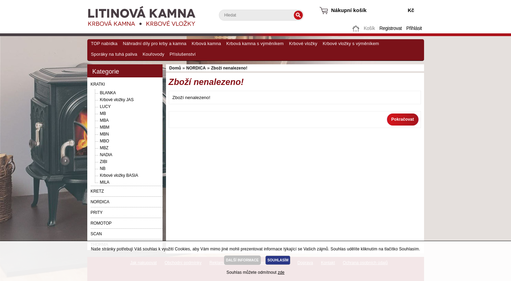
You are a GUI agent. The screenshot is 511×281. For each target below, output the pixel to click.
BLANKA (108, 92)
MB (103, 113)
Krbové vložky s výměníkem (351, 43)
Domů (356, 28)
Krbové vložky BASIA (119, 175)
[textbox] (261, 15)
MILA (105, 182)
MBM (105, 127)
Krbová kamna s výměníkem (255, 43)
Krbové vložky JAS (117, 99)
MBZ (104, 147)
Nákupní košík (349, 10)
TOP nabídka (104, 43)
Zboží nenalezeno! (229, 68)
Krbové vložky (303, 43)
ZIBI (104, 161)
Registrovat (390, 28)
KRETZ (97, 191)
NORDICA (100, 201)
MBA (104, 120)
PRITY (97, 212)
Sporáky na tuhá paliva (114, 54)
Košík (369, 28)
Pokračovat (402, 119)
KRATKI (98, 84)
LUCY (105, 106)
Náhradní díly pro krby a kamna (154, 43)
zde (281, 272)
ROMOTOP (101, 223)
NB (102, 168)
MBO (104, 141)
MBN (104, 134)
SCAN (96, 233)
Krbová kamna (206, 43)
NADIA (106, 154)
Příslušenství (183, 54)
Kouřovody (153, 54)
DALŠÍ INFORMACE (242, 260)
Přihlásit (414, 28)
